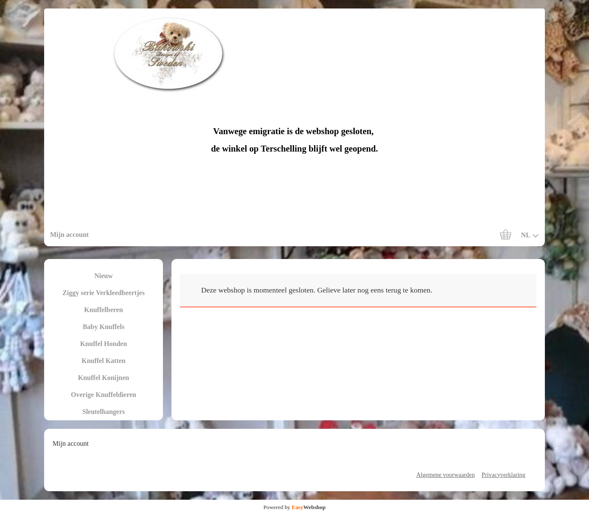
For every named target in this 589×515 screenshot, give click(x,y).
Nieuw (103, 275)
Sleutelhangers (103, 411)
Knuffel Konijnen (103, 377)
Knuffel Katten (103, 360)
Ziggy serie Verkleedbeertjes (103, 292)
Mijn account (69, 234)
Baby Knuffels (103, 326)
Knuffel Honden (103, 343)
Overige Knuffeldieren (103, 394)
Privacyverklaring (503, 474)
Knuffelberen (103, 309)
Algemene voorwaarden (445, 474)
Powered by (295, 507)
